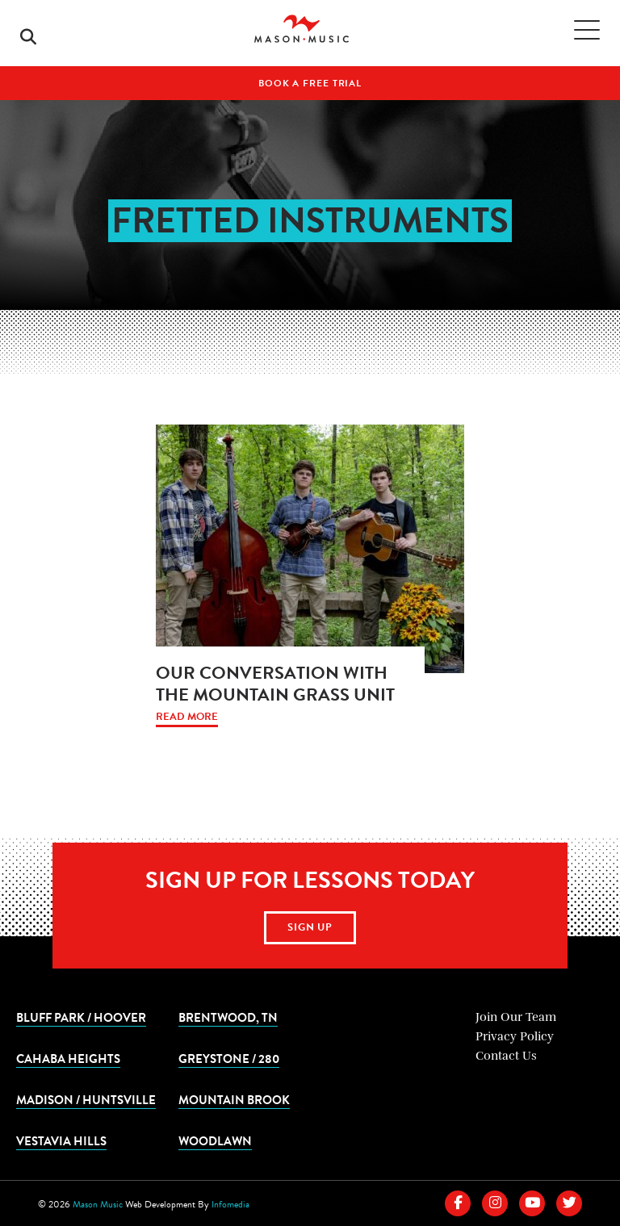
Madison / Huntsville (86, 1099)
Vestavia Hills (61, 1140)
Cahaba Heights (68, 1058)
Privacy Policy (514, 1036)
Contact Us (506, 1055)
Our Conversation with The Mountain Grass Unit (275, 683)
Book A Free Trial (310, 83)
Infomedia (230, 1204)
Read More (187, 717)
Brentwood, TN (228, 1017)
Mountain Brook (234, 1099)
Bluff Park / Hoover (81, 1017)
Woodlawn (215, 1140)
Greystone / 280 (228, 1058)
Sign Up (310, 927)
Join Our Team (515, 1017)
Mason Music (98, 1204)
